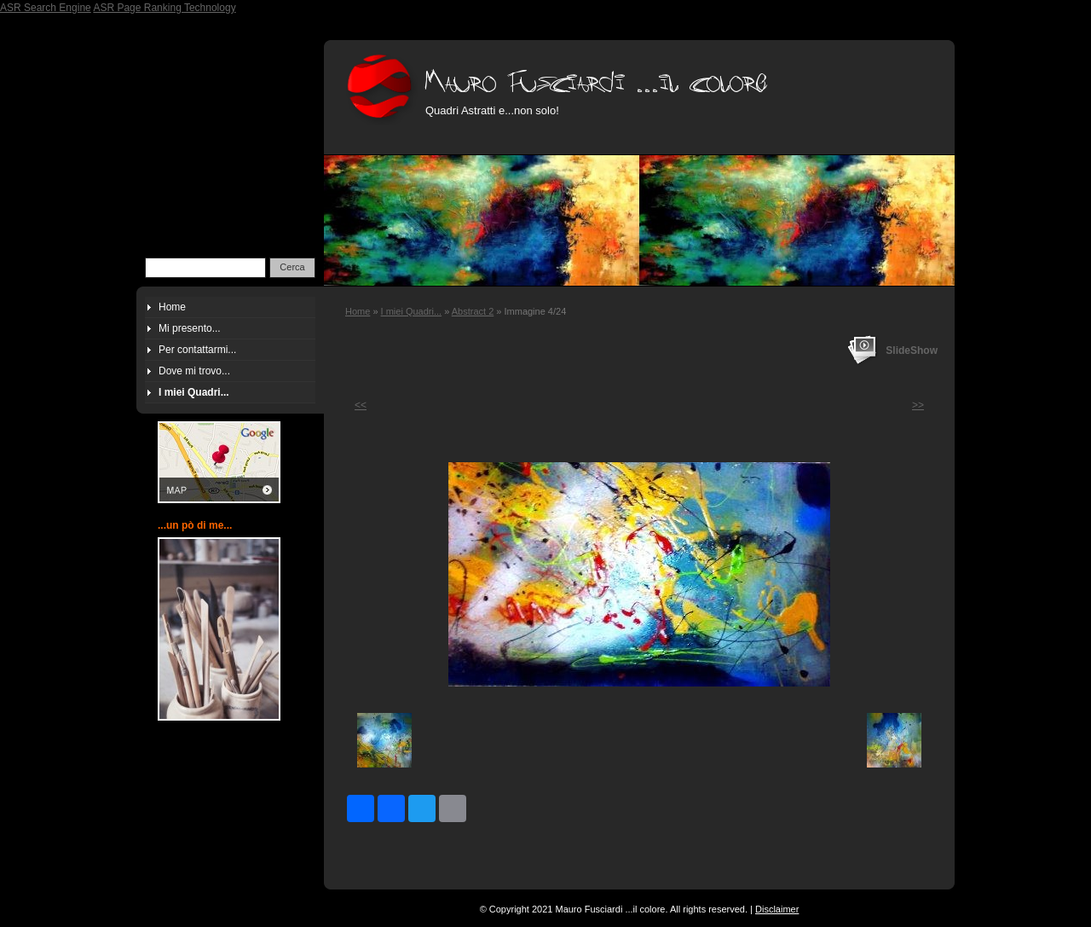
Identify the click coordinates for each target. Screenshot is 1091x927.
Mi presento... (190, 328)
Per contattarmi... (197, 350)
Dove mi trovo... (194, 371)
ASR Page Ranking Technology (164, 8)
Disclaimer (777, 909)
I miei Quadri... (411, 311)
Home (357, 311)
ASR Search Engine (45, 8)
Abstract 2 (473, 311)
